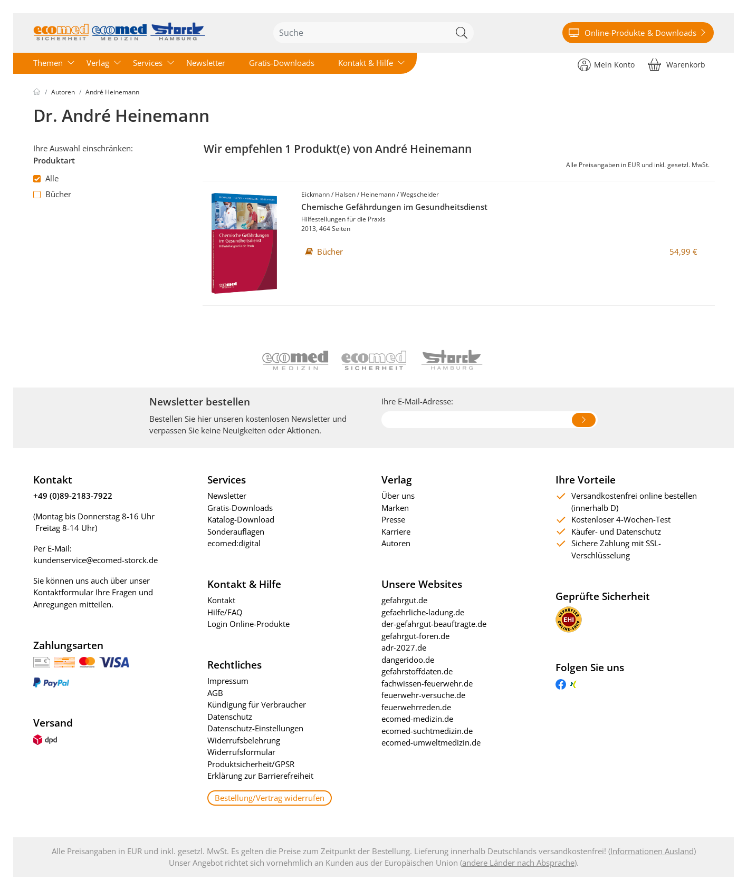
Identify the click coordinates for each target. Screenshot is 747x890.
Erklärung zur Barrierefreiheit (260, 775)
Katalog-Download (240, 519)
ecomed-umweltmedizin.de (431, 742)
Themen (48, 62)
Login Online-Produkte (248, 623)
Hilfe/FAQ (225, 612)
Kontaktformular (63, 592)
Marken (395, 507)
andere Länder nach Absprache (518, 862)
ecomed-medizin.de (417, 718)
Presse (393, 519)
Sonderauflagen (235, 531)
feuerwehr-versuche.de (423, 695)
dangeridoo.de (407, 659)
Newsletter (205, 62)
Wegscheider (419, 194)
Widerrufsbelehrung (243, 740)
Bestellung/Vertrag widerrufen (269, 797)
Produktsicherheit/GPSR (250, 764)
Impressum (227, 680)
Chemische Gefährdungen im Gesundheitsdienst (394, 206)
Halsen (345, 194)
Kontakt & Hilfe (365, 62)
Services (147, 62)
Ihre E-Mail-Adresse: (417, 401)
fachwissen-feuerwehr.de (427, 683)
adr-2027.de (403, 647)
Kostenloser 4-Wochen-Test (621, 519)
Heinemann (378, 194)
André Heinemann (112, 92)
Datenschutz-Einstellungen (255, 728)
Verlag (98, 62)
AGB (215, 693)
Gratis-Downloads (281, 62)
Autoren (63, 92)
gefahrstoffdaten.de (417, 671)
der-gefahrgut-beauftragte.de (433, 623)
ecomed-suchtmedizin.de (427, 730)
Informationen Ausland (652, 851)
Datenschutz (229, 716)
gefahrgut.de (404, 600)
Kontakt (221, 600)
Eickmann (315, 194)
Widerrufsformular (241, 752)
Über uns (398, 495)
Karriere (395, 531)
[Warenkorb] (676, 64)
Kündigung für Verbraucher (256, 704)
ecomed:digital (234, 543)
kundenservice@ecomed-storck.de (95, 560)
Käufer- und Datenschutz (616, 531)
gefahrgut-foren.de (415, 636)
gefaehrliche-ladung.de (422, 612)
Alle (46, 178)
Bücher (52, 194)
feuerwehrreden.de (416, 707)
